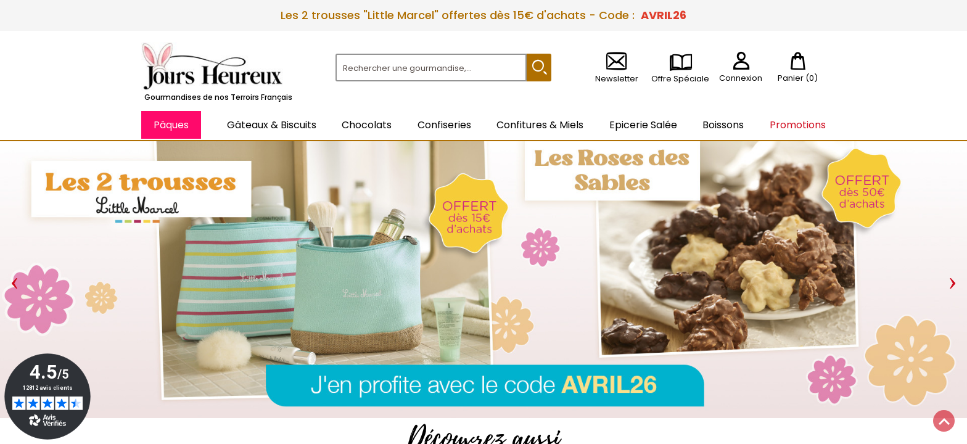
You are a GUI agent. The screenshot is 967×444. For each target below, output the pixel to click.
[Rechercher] (431, 67)
